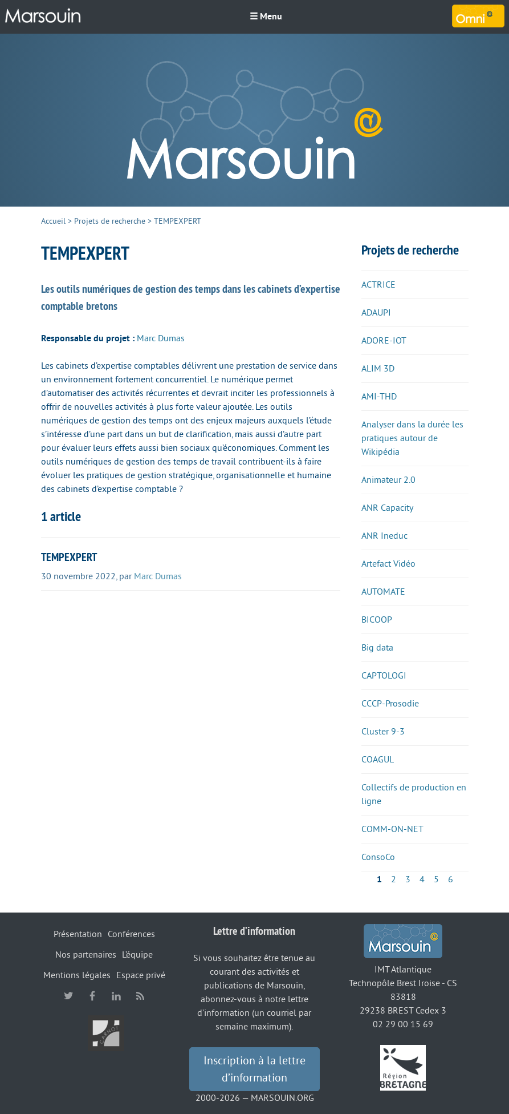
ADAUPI (376, 313)
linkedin (116, 996)
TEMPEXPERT (69, 557)
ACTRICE (378, 285)
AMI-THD (379, 396)
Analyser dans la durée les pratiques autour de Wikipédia (412, 438)
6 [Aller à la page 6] (450, 879)
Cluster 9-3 (383, 731)
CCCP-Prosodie (390, 704)
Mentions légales (77, 975)
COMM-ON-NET (392, 829)
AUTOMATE (383, 592)
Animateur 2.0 (388, 480)
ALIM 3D (377, 369)
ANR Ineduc (384, 536)
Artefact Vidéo (388, 564)
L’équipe (137, 955)
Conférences (131, 934)
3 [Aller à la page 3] (407, 879)
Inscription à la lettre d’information (254, 1069)
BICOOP (376, 620)
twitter (68, 996)
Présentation (78, 934)
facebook (92, 996)
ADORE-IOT (383, 341)
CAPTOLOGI (383, 676)
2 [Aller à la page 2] (393, 879)
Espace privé (140, 975)
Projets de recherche (109, 221)
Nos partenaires (85, 955)
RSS (140, 996)
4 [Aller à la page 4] (422, 879)
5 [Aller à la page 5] (436, 879)
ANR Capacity (387, 508)
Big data (377, 648)
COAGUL (377, 759)
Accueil (53, 221)
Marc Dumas (161, 338)
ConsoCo (378, 857)
